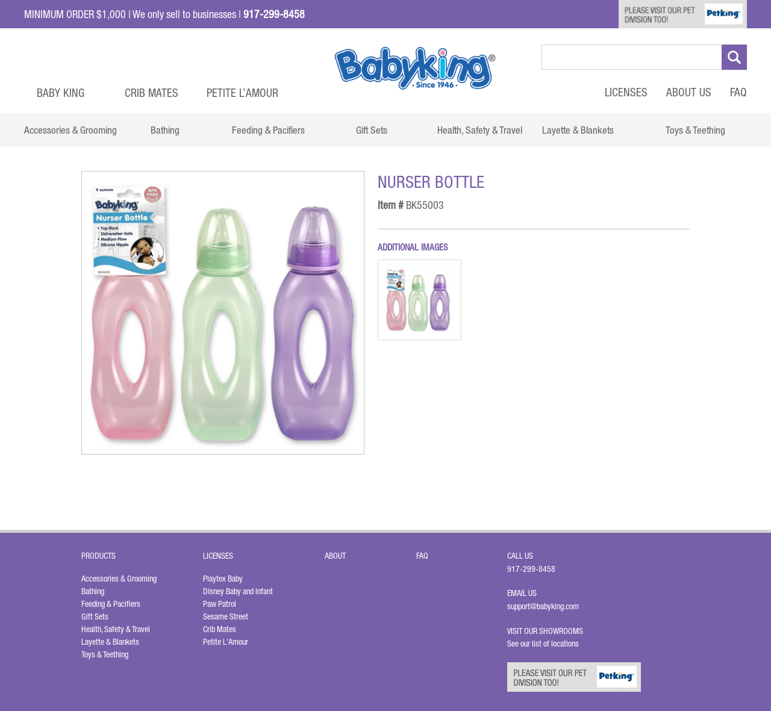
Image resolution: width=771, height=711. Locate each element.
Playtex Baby (223, 578)
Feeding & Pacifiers (110, 604)
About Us (688, 92)
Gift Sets (94, 616)
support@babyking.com (543, 606)
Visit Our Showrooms (547, 631)
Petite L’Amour (242, 92)
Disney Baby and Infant (238, 591)
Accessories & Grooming (119, 578)
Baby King (60, 92)
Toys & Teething (104, 654)
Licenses (626, 92)
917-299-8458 (531, 569)
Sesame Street (225, 616)
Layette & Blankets (110, 642)
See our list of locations (543, 643)
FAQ (738, 92)
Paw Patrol (219, 604)
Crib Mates (151, 92)
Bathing (92, 591)
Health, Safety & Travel (115, 629)
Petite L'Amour (225, 642)
